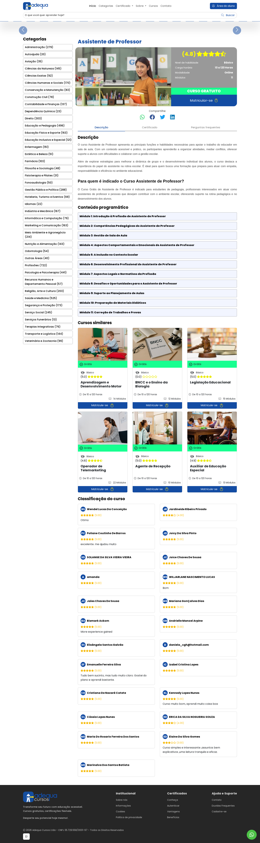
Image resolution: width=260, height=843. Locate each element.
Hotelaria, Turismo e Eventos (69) (47, 197)
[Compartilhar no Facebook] (152, 117)
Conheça (172, 800)
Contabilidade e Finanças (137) (46, 104)
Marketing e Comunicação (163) (46, 225)
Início (92, 6)
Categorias (106, 6)
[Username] (121, 15)
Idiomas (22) (33, 204)
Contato (166, 6)
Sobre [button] (140, 6)
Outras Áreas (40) (37, 258)
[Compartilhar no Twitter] (162, 117)
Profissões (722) (36, 265)
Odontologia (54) (37, 251)
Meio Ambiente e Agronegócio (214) (45, 235)
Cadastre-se (219, 811)
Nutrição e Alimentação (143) (45, 244)
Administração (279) (39, 47)
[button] (26, 836)
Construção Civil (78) (39, 97)
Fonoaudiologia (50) (39, 183)
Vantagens (173, 811)
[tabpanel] (157, 456)
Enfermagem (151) (37, 147)
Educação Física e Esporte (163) (46, 133)
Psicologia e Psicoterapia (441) (46, 272)
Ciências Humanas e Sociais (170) (47, 83)
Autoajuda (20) (35, 54)
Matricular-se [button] (204, 100)
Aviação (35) (34, 61)
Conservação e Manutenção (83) (47, 90)
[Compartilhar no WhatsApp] (142, 117)
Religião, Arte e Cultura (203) (44, 291)
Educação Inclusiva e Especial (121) (48, 140)
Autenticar (173, 805)
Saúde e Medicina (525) (41, 298)
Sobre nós (121, 800)
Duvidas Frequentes (223, 805)
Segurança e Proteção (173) (44, 305)
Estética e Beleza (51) (39, 154)
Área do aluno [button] (223, 6)
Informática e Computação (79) (47, 218)
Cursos (153, 6)
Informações (123, 805)
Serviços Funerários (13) (41, 319)
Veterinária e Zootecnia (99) (44, 341)
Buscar (228, 15)
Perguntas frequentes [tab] (205, 127)
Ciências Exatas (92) (39, 76)
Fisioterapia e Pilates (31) (42, 175)
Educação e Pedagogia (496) (45, 125)
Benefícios (173, 817)
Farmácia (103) (35, 161)
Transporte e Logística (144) (44, 334)
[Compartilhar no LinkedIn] (172, 117)
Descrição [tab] (101, 127)
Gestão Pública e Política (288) (46, 190)
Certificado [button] (123, 6)
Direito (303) (33, 118)
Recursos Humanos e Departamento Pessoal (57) (44, 282)
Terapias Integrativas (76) (43, 327)
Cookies (120, 811)
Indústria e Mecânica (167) (43, 211)
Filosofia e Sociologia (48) (42, 168)
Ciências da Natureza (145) (43, 68)
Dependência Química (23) (43, 111)
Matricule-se (102, 405)
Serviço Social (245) (38, 312)
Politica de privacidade (129, 817)
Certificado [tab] (149, 127)
